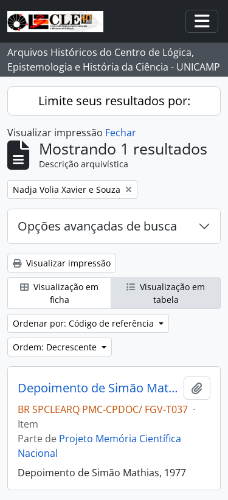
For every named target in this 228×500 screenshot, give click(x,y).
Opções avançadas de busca (97, 226)
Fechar (120, 132)
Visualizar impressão (62, 263)
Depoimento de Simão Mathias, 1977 (98, 388)
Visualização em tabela (165, 293)
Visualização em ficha (59, 293)
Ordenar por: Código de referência (84, 323)
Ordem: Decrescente (56, 347)
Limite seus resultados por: (114, 100)
